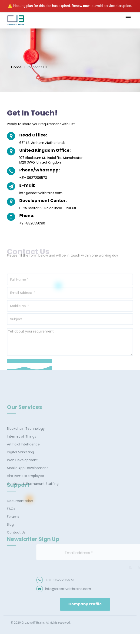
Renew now (81, 6)
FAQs (11, 518)
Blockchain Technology (26, 444)
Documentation (20, 510)
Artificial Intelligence (23, 459)
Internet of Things (21, 451)
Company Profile (97, 604)
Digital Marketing (20, 467)
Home (16, 67)
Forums (13, 526)
